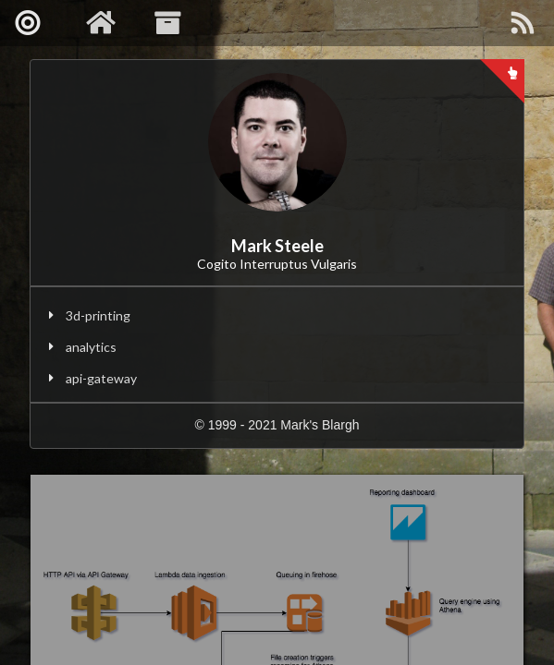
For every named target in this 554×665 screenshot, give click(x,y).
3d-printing (98, 315)
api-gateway (101, 378)
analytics (91, 347)
